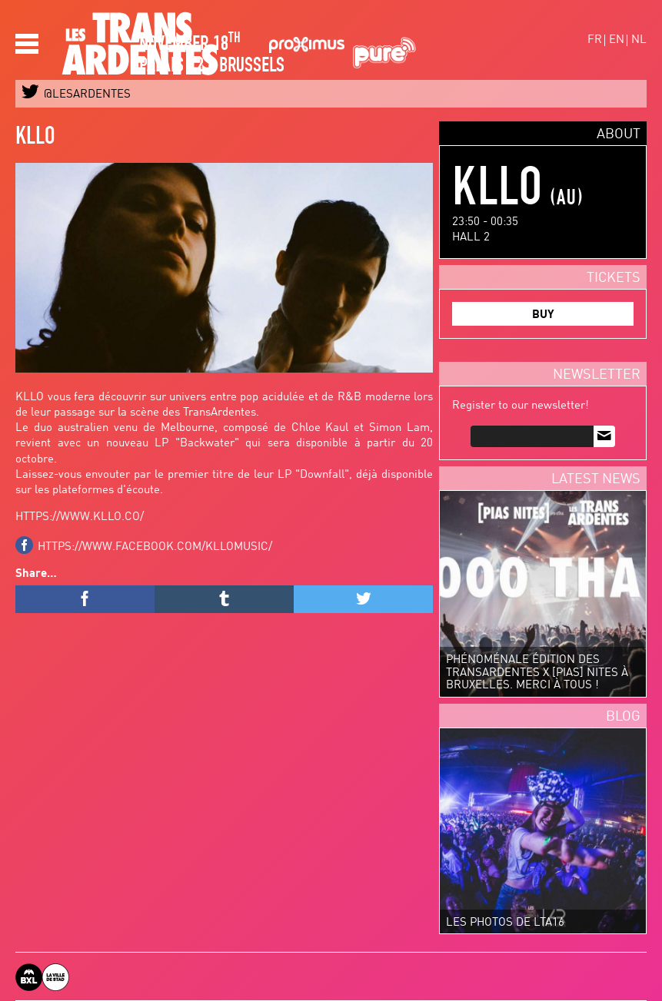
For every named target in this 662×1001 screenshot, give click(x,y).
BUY (543, 315)
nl (639, 40)
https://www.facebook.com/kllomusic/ (155, 547)
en (616, 40)
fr (594, 40)
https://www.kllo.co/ (79, 517)
